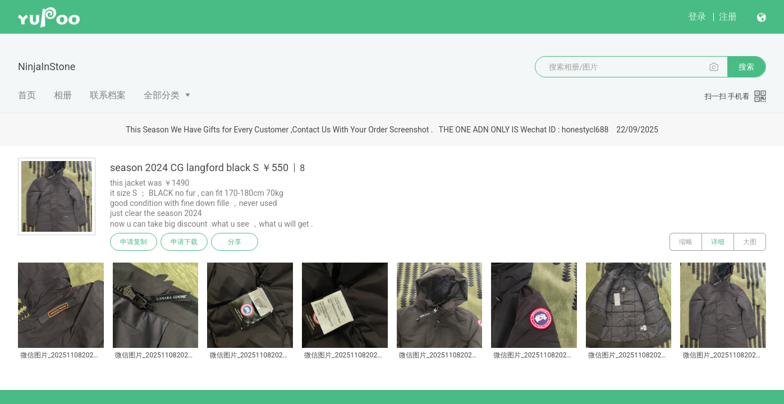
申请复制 (133, 242)
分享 (234, 242)
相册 (63, 95)
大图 (750, 242)
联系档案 (108, 95)
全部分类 (162, 95)
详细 (718, 242)
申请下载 (184, 242)
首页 (27, 95)
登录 (697, 16)
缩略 (686, 242)
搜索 (746, 66)
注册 (728, 16)
